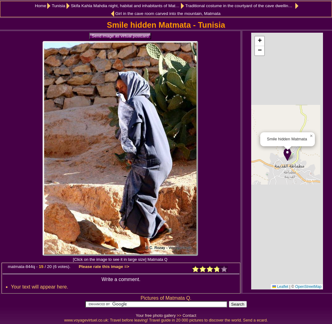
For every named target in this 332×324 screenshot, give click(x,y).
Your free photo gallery (156, 315)
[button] (287, 154)
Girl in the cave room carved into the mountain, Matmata (168, 13)
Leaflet (280, 286)
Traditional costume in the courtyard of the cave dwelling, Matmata (241, 5)
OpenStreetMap (308, 286)
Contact (189, 315)
